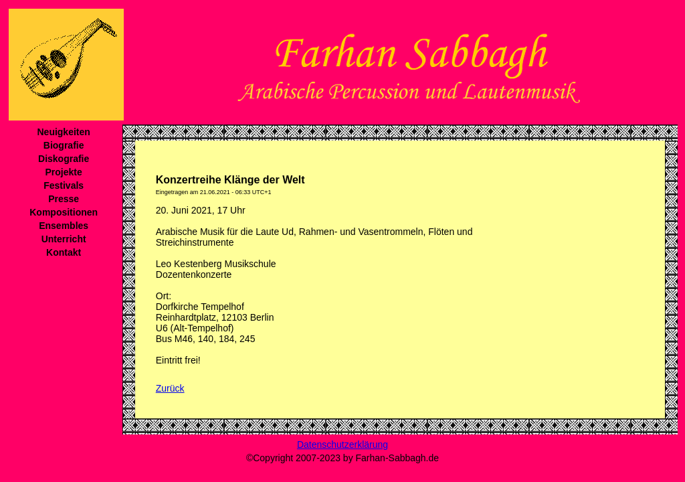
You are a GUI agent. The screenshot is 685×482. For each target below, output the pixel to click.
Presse (63, 198)
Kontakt (63, 252)
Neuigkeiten (63, 132)
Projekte (63, 172)
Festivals (63, 185)
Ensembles (63, 225)
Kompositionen (63, 212)
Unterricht (63, 239)
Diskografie (63, 158)
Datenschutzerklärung (342, 444)
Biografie (63, 145)
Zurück (170, 388)
